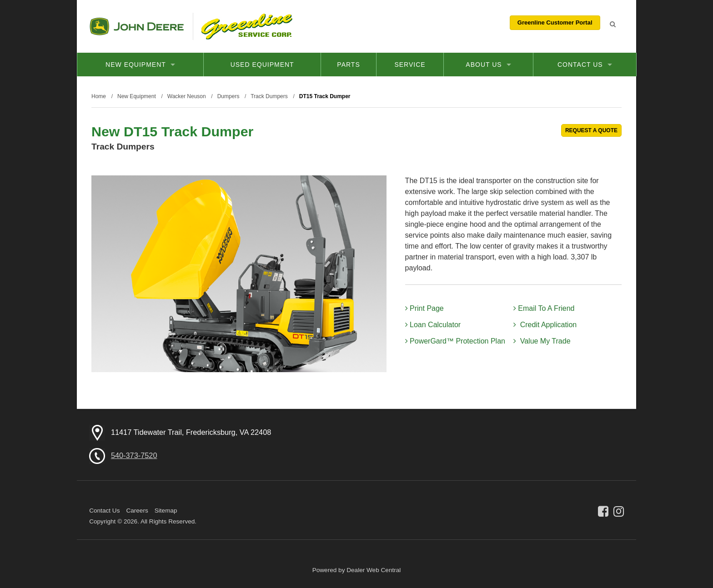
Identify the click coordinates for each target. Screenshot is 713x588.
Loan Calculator (433, 325)
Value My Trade (542, 341)
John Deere (137, 26)
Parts (348, 64)
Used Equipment (262, 64)
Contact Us (584, 64)
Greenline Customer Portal (554, 22)
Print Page (424, 308)
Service (409, 64)
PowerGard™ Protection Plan (455, 341)
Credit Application (545, 325)
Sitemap (166, 510)
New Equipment (140, 64)
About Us (488, 64)
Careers (137, 510)
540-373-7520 (134, 455)
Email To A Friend (544, 308)
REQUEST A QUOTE (591, 130)
